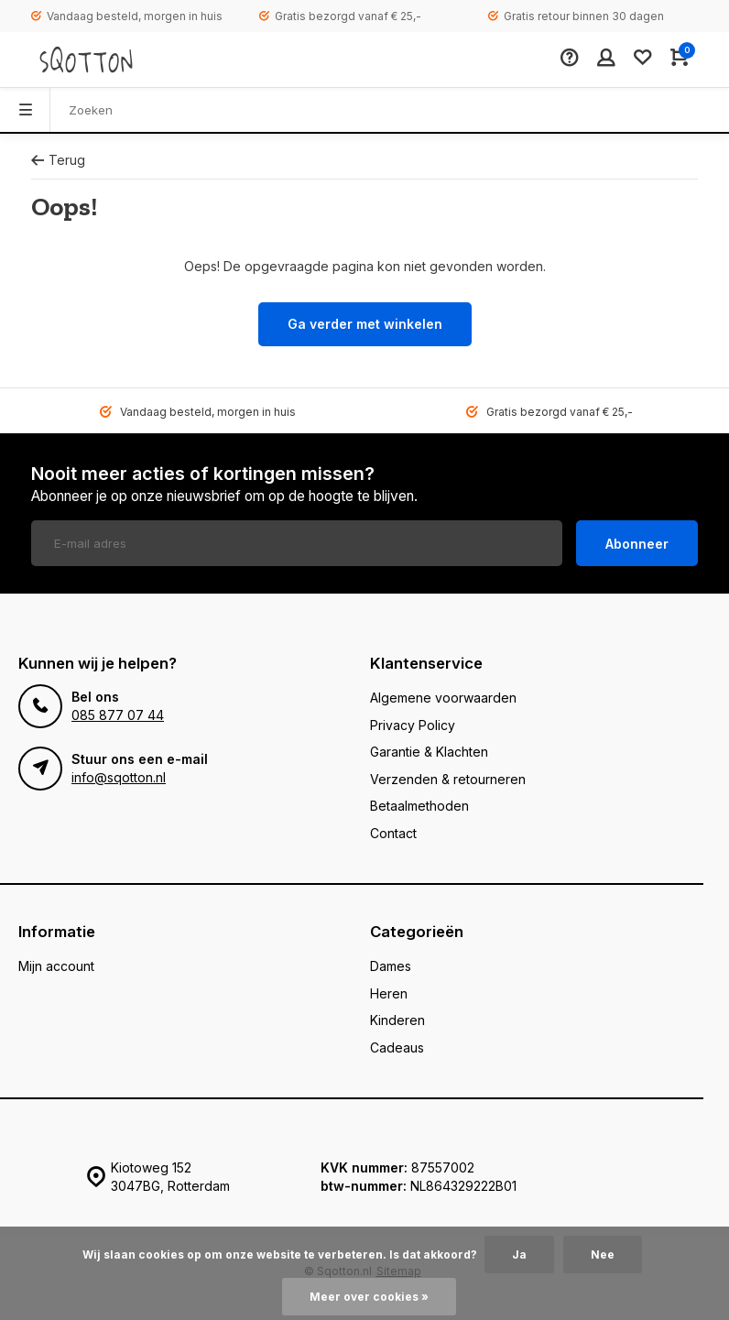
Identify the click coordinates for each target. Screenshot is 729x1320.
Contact (393, 833)
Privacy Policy (412, 725)
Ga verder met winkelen (365, 324)
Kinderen (397, 1020)
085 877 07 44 (117, 715)
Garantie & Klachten (429, 751)
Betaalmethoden (419, 805)
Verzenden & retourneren (448, 779)
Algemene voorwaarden (443, 697)
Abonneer (637, 543)
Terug (58, 160)
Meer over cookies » (369, 1297)
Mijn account (56, 966)
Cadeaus (397, 1047)
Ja (519, 1254)
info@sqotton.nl (118, 777)
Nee (603, 1254)
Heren (389, 993)
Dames (390, 966)
